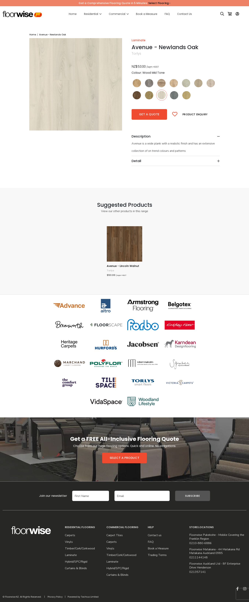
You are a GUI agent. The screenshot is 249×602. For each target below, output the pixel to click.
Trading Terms (157, 555)
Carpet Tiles (114, 535)
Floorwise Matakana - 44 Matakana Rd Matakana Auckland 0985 (214, 551)
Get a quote (149, 114)
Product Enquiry (194, 114)
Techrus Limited (89, 596)
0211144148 (198, 557)
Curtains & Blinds (76, 568)
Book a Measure (146, 13)
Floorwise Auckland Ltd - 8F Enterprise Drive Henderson (214, 566)
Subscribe (192, 496)
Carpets (70, 535)
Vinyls (69, 542)
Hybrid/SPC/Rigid (76, 562)
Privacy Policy (55, 596)
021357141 (197, 572)
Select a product (124, 458)
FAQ (167, 13)
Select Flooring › (159, 3)
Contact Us (184, 13)
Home (73, 13)
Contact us (155, 535)
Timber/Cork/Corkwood (80, 548)
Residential (91, 14)
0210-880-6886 (200, 543)
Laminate (71, 555)
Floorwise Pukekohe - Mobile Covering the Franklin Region (216, 537)
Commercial (117, 14)
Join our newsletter (48, 496)
